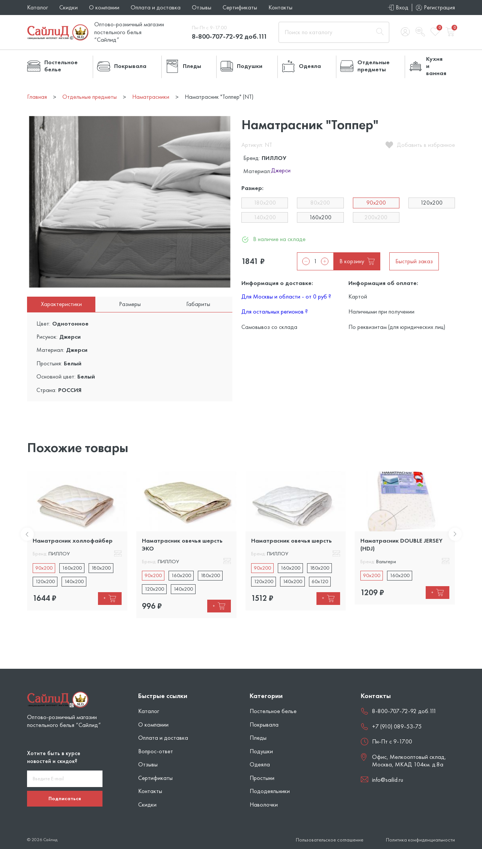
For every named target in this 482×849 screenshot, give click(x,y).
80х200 (320, 203)
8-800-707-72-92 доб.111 (229, 36)
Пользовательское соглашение (329, 840)
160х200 (320, 217)
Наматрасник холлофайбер (73, 540)
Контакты (280, 7)
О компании (104, 7)
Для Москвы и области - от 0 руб (286, 296)
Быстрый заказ (414, 261)
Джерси (281, 170)
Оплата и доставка (156, 7)
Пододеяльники (270, 791)
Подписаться (64, 798)
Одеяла (260, 764)
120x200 (45, 581)
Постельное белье (273, 711)
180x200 (101, 567)
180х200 (265, 203)
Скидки (68, 7)
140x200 (74, 581)
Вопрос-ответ (155, 751)
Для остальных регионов (274, 311)
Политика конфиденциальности (420, 840)
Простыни (262, 778)
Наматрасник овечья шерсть (291, 540)
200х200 (376, 217)
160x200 (72, 567)
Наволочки (264, 804)
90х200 (376, 203)
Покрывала (264, 724)
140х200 (265, 217)
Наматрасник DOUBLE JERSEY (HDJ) (401, 544)
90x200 (44, 567)
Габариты (198, 304)
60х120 (320, 581)
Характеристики (61, 304)
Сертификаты (240, 7)
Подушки (261, 751)
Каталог (37, 7)
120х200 (431, 203)
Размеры (130, 304)
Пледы (258, 738)
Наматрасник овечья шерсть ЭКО (182, 544)
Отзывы (201, 7)
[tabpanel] (77, 540)
